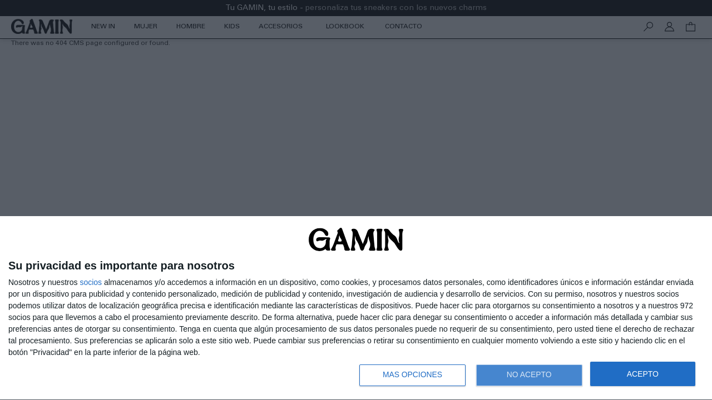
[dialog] (356, 308)
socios (91, 281)
